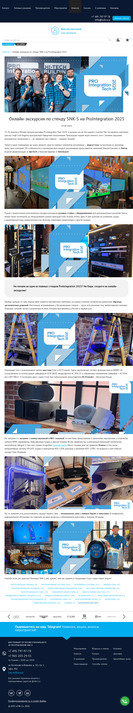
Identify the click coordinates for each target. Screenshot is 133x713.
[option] (16, 616)
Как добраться (15, 672)
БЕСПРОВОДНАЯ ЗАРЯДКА (24, 584)
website (110, 40)
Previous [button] (9, 616)
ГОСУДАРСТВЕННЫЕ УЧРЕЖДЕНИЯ (103, 588)
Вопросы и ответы (100, 648)
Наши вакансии (81, 664)
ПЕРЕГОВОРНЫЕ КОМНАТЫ (47, 603)
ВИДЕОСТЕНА (112, 584)
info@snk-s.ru (102, 19)
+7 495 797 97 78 (100, 16)
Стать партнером (68, 32)
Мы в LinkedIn (28, 693)
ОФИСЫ (70, 603)
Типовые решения (22, 8)
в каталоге (8, 44)
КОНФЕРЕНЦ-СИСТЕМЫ (87, 584)
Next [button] (124, 616)
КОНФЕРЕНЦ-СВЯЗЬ (61, 599)
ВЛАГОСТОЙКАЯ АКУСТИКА (96, 592)
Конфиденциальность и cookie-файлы (27, 701)
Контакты (114, 8)
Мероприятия (60, 8)
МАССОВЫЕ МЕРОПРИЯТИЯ (111, 595)
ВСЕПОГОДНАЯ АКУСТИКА (35, 592)
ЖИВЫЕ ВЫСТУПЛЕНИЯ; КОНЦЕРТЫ (23, 595)
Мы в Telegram (19, 693)
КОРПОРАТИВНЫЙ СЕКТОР (88, 599)
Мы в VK (11, 693)
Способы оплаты (99, 664)
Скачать (87, 8)
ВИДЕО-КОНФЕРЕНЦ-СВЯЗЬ (60, 595)
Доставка (117, 653)
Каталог (5, 8)
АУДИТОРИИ (112, 599)
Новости (75, 8)
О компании (100, 8)
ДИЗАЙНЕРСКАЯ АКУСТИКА (65, 592)
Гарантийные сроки (122, 658)
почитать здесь (60, 445)
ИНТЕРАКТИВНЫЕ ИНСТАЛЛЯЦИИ (28, 588)
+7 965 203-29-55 (20, 656)
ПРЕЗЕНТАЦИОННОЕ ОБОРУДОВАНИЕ (28, 599)
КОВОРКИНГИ (86, 595)
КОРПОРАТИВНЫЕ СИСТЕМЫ (56, 584)
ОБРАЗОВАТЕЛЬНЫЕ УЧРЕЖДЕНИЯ (65, 588)
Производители (42, 8)
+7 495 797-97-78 (19, 651)
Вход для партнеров (71, 29)
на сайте (21, 44)
